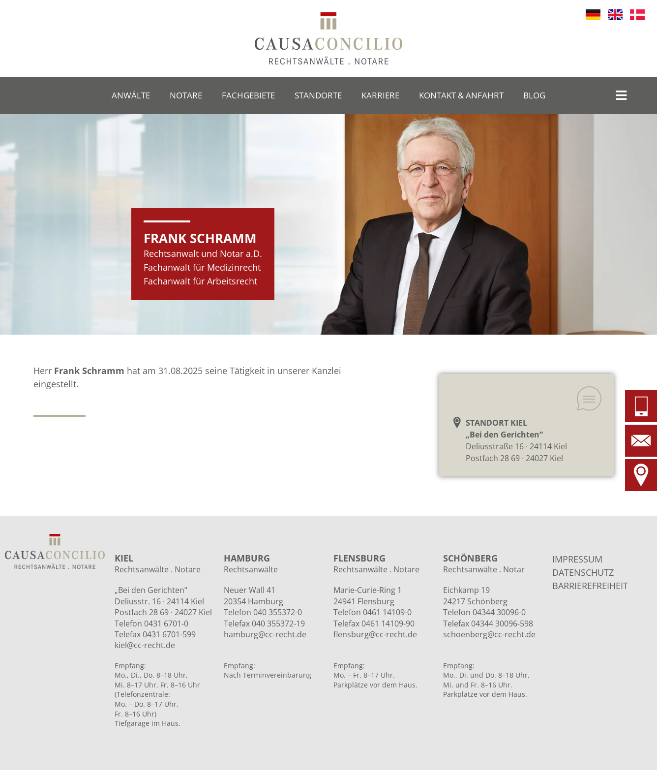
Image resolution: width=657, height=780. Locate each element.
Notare (186, 95)
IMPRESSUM (577, 559)
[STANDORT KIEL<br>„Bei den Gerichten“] (457, 422)
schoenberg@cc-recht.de (489, 634)
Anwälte (131, 95)
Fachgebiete (248, 95)
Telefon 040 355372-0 (263, 612)
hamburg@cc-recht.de (265, 634)
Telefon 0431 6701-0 (151, 623)
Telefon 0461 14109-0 (372, 612)
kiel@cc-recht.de (145, 645)
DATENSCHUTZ (583, 572)
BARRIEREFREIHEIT (590, 586)
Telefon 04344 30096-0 (484, 612)
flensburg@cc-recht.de (375, 634)
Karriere (380, 95)
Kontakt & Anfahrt (461, 95)
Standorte (318, 95)
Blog (534, 95)
